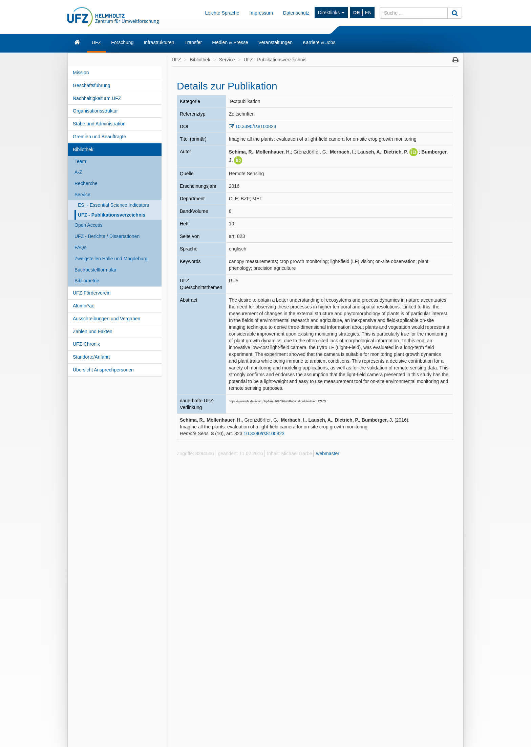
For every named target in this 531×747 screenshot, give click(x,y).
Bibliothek (83, 149)
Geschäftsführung (91, 85)
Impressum (261, 13)
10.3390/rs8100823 (255, 126)
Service (82, 194)
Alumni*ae (83, 305)
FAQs (80, 247)
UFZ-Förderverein (91, 293)
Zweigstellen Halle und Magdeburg (111, 258)
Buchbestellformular (95, 269)
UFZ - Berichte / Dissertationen (107, 236)
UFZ (96, 42)
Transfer (193, 42)
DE (356, 12)
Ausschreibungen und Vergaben (106, 318)
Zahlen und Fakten (92, 331)
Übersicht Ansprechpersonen (103, 369)
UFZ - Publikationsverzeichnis (111, 215)
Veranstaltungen (275, 42)
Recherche (86, 183)
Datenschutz (296, 13)
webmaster (327, 453)
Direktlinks (331, 12)
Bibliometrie (87, 280)
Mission (81, 72)
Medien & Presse (230, 42)
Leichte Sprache (222, 13)
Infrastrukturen (159, 42)
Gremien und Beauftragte (99, 136)
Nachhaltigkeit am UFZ (97, 98)
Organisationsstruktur (95, 111)
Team (80, 161)
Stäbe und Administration (99, 123)
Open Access (89, 225)
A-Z (78, 172)
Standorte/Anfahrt (91, 357)
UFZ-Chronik (86, 344)
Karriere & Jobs (319, 42)
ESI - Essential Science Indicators (113, 205)
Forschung (122, 42)
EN (368, 12)
